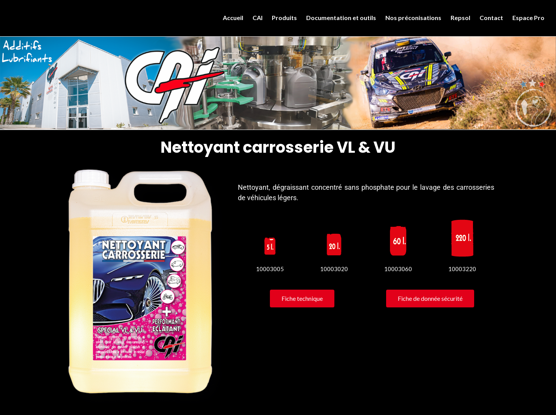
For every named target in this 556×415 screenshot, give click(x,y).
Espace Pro (528, 17)
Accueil (233, 17)
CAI (258, 17)
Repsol (460, 17)
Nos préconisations (413, 17)
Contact (491, 17)
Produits (284, 17)
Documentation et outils (341, 17)
